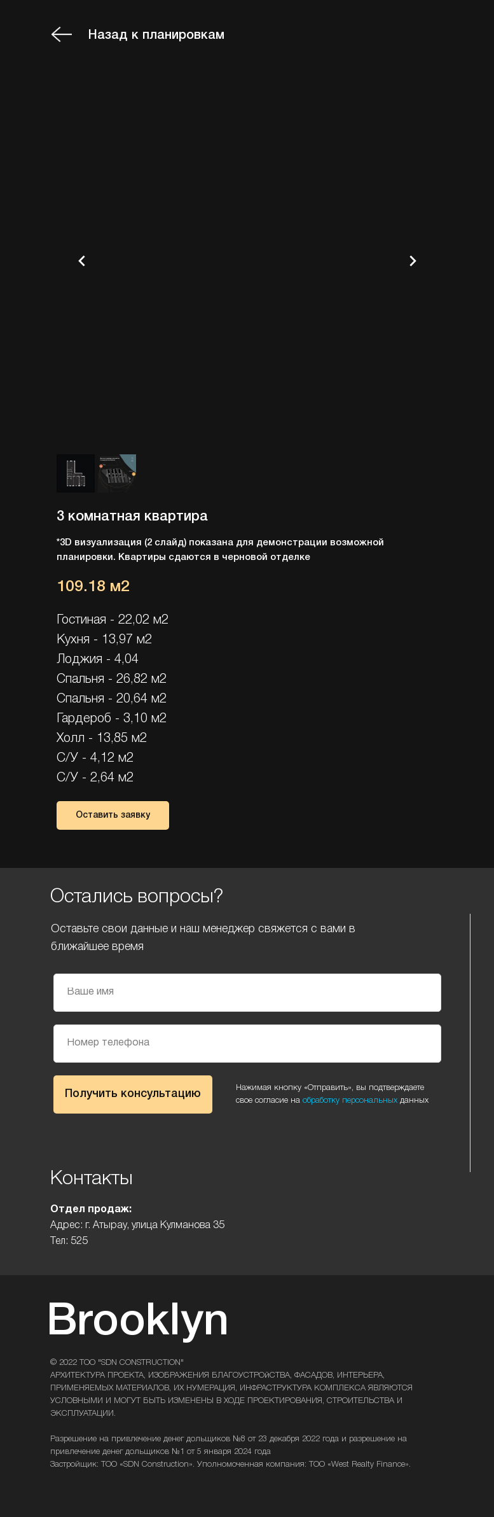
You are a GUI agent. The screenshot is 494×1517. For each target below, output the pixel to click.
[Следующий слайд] (412, 261)
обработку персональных (350, 1100)
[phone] (247, 1043)
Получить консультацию (133, 1094)
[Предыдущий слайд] (82, 261)
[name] (247, 993)
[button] (113, 815)
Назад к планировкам (156, 35)
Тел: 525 (69, 1241)
